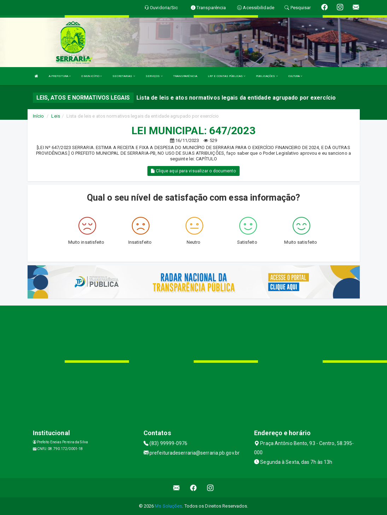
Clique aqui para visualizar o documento (193, 170)
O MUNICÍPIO (91, 76)
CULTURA (295, 76)
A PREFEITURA (60, 76)
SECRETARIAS (123, 76)
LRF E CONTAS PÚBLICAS (226, 76)
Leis (55, 116)
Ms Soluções (168, 506)
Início (38, 116)
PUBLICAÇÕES (266, 76)
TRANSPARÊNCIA (185, 76)
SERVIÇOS (154, 76)
